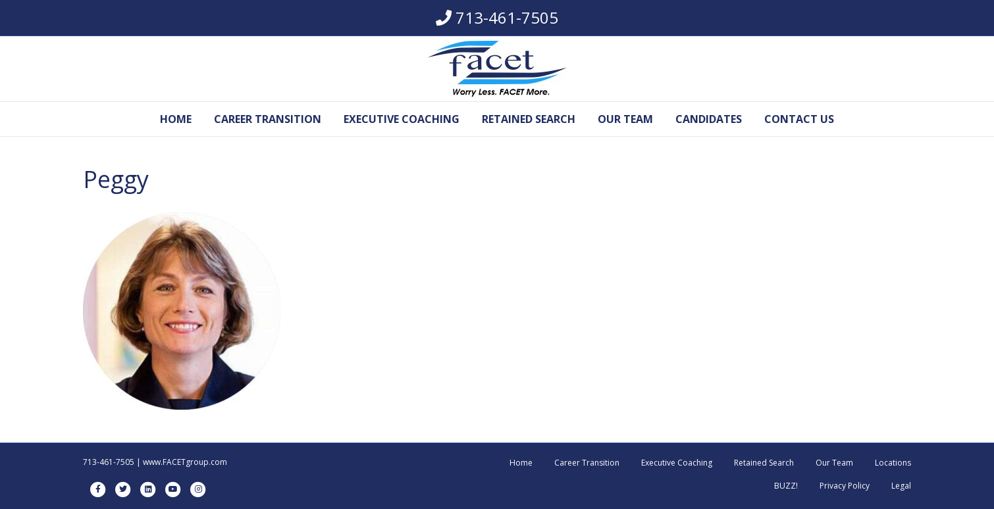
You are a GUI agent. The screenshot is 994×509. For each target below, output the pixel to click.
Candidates (708, 119)
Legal (901, 485)
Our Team (625, 119)
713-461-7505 (507, 17)
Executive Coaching (401, 119)
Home (176, 119)
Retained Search (528, 119)
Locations (893, 462)
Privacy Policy (845, 485)
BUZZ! (786, 485)
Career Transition (267, 119)
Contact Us (799, 119)
